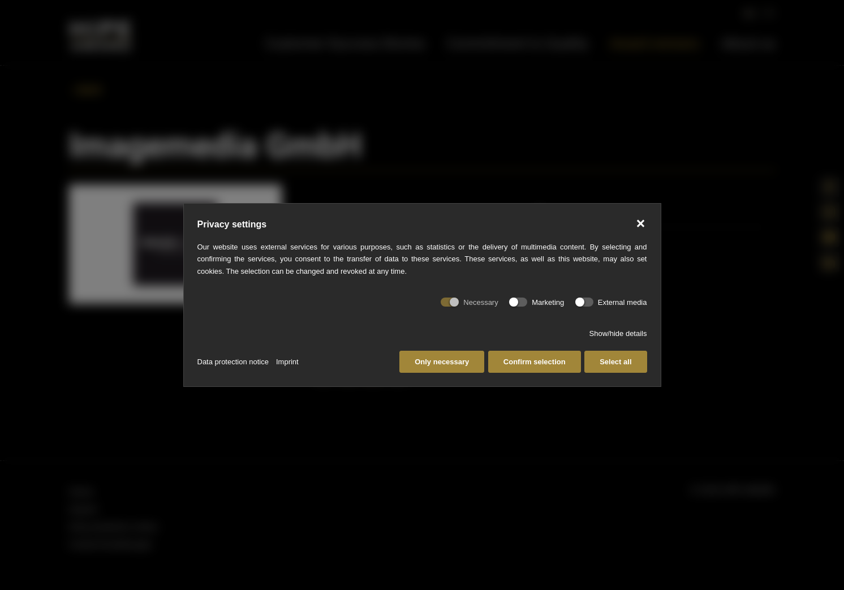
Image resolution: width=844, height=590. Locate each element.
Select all (615, 362)
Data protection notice (233, 362)
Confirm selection (534, 362)
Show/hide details (618, 333)
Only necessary (442, 362)
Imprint (287, 362)
